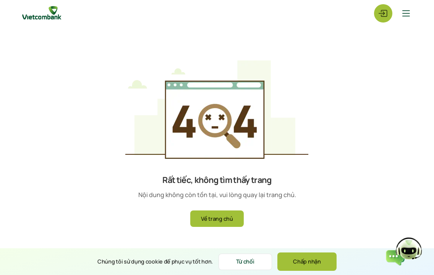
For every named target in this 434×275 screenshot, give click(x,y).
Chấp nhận (307, 261)
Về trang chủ (217, 218)
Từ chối (245, 261)
